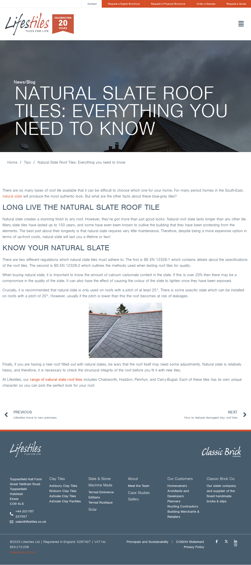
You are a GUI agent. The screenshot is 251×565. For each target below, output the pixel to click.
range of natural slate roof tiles (56, 379)
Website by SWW (22, 553)
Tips (27, 162)
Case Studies (139, 493)
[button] (174, 24)
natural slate (12, 196)
